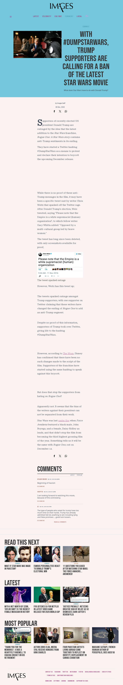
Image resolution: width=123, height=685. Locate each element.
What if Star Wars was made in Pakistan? (17, 567)
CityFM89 (56, 681)
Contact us (49, 672)
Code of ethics (106, 672)
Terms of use (51, 675)
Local (79, 16)
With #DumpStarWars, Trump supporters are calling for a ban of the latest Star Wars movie (86, 59)
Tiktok (81, 672)
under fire (63, 420)
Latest (36, 16)
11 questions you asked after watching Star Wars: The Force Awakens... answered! (75, 570)
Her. (87, 16)
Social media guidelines (92, 672)
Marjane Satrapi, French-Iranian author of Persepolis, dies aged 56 (104, 649)
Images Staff (61, 103)
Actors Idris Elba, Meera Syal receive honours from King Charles (46, 649)
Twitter (65, 672)
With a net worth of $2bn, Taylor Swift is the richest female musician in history (17, 609)
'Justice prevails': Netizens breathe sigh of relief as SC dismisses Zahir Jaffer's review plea (76, 610)
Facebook (57, 672)
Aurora (63, 681)
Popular (79, 475)
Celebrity (46, 16)
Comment (69, 16)
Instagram (73, 672)
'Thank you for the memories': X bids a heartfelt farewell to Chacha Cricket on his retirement (15, 652)
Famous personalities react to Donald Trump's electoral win (47, 568)
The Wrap (68, 353)
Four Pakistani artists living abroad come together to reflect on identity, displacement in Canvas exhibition (75, 652)
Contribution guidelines (65, 675)
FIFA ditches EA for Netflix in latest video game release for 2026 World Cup (47, 609)
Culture (58, 16)
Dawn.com (48, 681)
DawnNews (71, 681)
